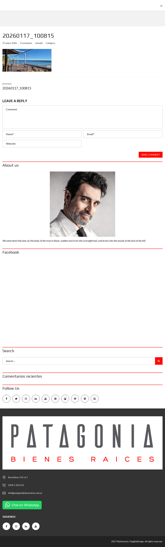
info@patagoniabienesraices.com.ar (25, 493)
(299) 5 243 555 (16, 485)
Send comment (151, 155)
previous (40, 86)
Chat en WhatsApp (25, 505)
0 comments (26, 43)
